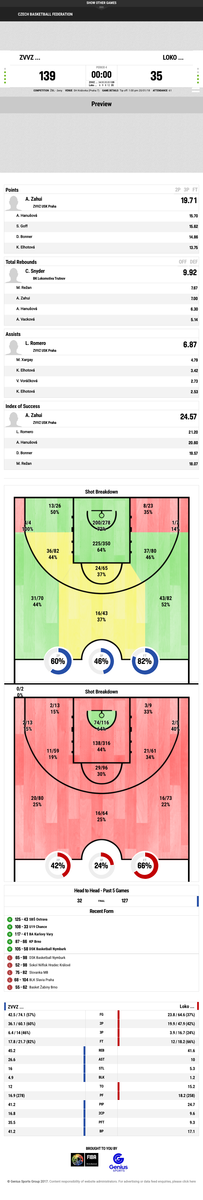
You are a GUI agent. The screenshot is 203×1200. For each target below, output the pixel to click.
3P (186, 189)
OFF (183, 262)
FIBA (84, 1162)
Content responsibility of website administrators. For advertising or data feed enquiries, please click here (122, 1181)
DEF (194, 262)
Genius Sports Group (118, 1162)
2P (178, 189)
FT (195, 189)
